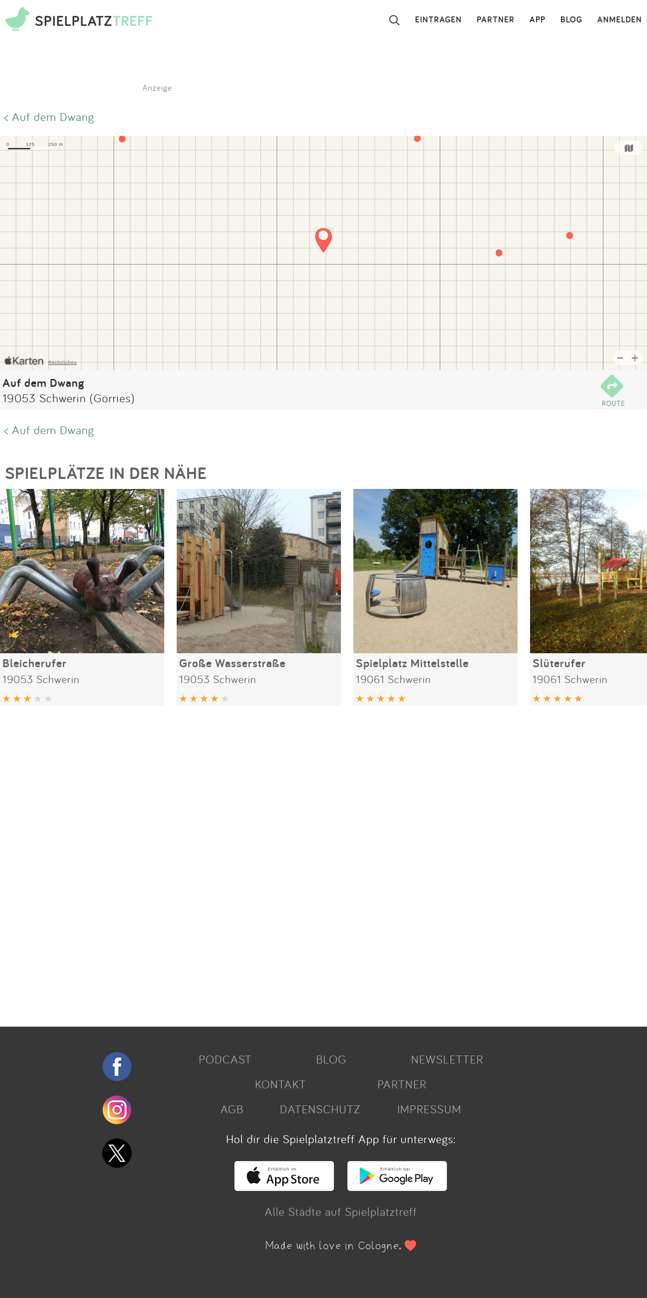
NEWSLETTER (447, 1059)
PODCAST (225, 1059)
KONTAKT (280, 1083)
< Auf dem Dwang (49, 116)
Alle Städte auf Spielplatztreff (341, 1211)
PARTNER (496, 19)
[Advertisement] (298, 862)
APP (537, 19)
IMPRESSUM (429, 1108)
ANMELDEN (619, 19)
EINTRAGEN (438, 19)
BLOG (571, 19)
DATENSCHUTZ (320, 1108)
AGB (231, 1108)
